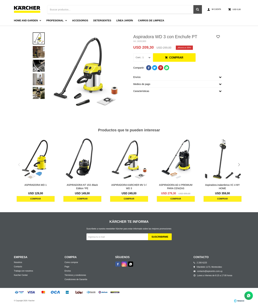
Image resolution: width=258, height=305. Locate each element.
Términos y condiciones (75, 275)
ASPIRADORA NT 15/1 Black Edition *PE (82, 187)
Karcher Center (21, 275)
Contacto (18, 266)
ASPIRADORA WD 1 (36, 185)
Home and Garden (26, 20)
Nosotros (18, 262)
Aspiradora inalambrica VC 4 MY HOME (222, 187)
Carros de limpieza (151, 20)
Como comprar (71, 262)
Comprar (176, 57)
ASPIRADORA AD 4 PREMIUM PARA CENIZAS (175, 187)
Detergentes (102, 20)
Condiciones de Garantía (76, 279)
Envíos (68, 271)
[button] (239, 164)
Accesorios (80, 20)
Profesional (55, 20)
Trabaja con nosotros (23, 271)
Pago (67, 266)
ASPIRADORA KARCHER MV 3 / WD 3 (129, 187)
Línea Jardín (124, 20)
